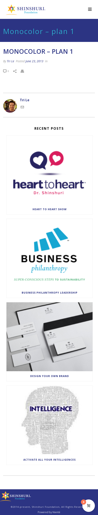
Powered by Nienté (49, 512)
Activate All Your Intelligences (49, 459)
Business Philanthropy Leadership (50, 292)
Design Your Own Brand (49, 376)
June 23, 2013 (34, 61)
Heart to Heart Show (50, 209)
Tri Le (10, 61)
